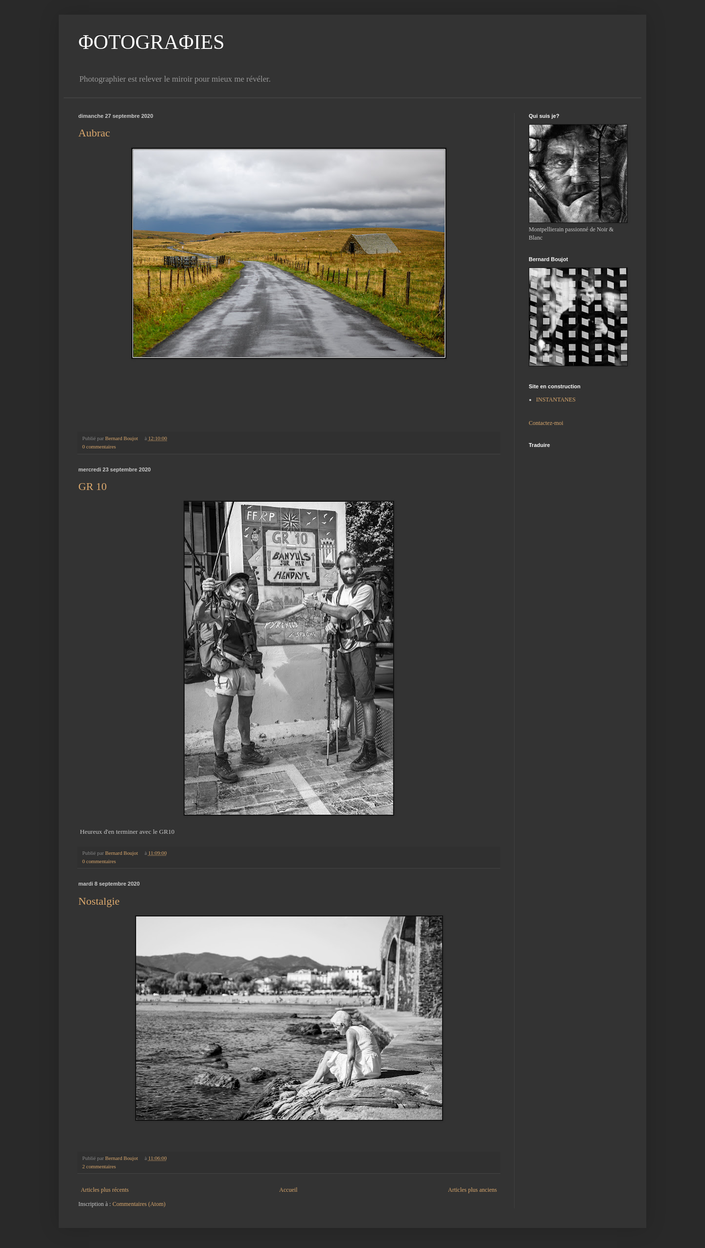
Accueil (288, 1189)
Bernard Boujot (122, 438)
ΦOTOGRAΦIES (151, 42)
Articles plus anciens (472, 1189)
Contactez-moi (546, 423)
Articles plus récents (105, 1189)
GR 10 (92, 486)
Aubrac (94, 133)
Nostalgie (98, 901)
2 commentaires (99, 1166)
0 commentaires (99, 446)
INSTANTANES (556, 399)
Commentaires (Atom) (139, 1204)
